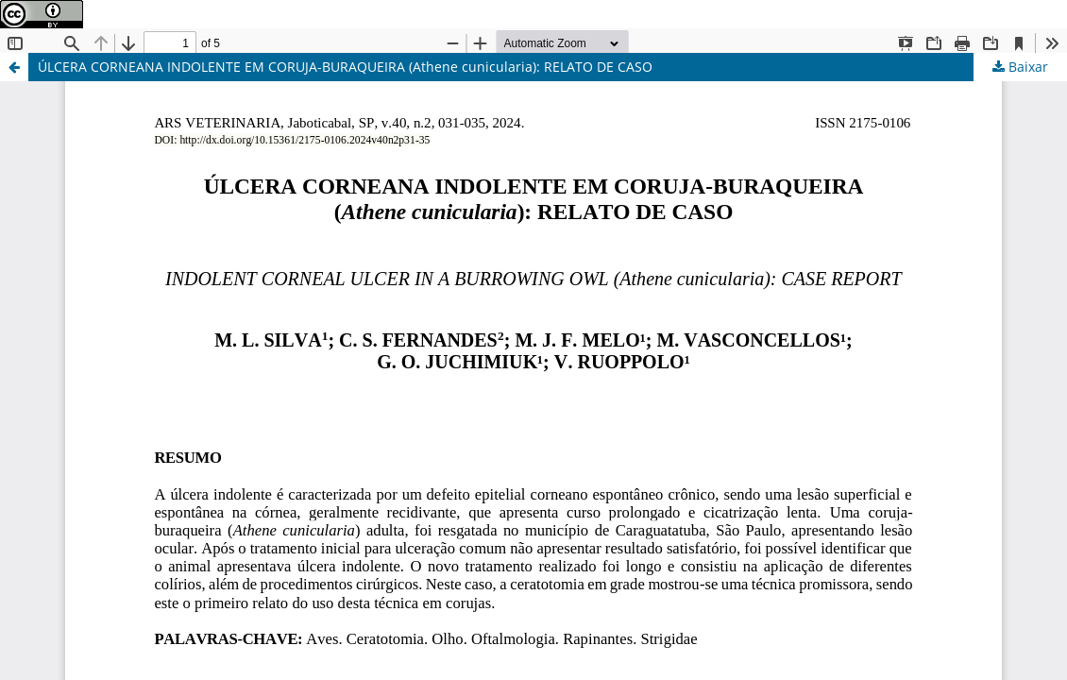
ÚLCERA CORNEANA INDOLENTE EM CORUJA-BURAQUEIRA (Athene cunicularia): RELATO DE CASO (345, 67)
